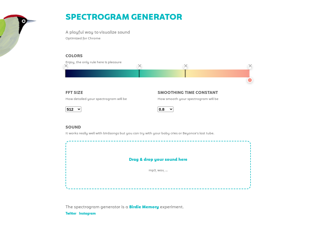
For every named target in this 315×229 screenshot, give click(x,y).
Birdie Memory (144, 207)
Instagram (87, 213)
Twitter (71, 213)
